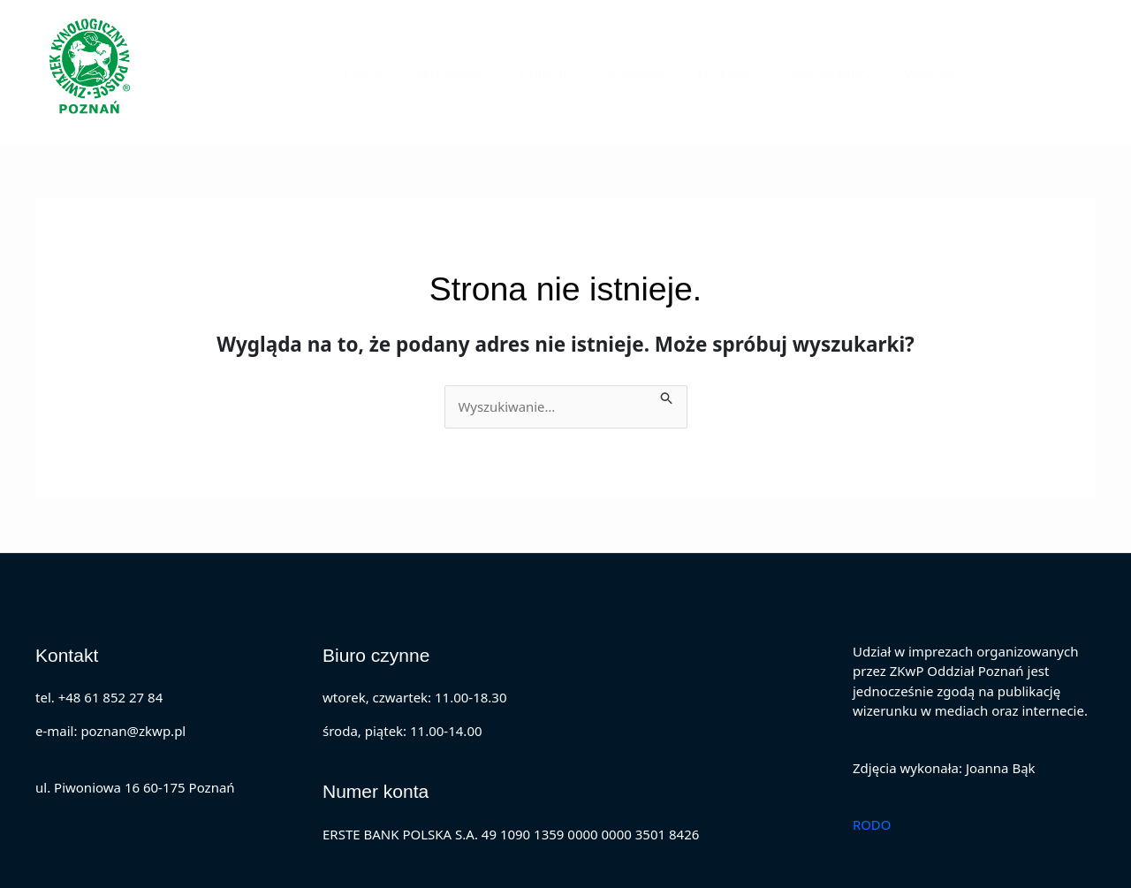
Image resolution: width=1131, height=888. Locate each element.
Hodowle (741, 73)
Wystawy (935, 73)
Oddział (573, 73)
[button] (1047, 73)
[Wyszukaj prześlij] (671, 395)
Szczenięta (655, 73)
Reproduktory (839, 73)
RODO (872, 824)
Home (406, 73)
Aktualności (486, 73)
